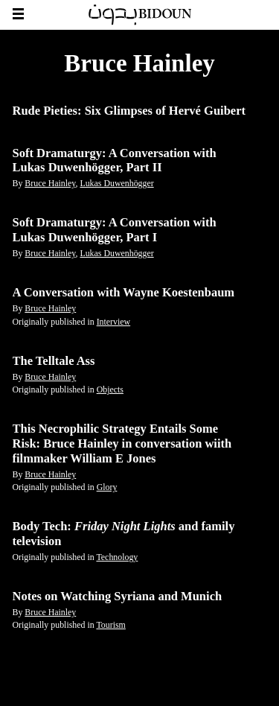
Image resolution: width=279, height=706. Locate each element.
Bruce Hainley (50, 183)
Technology (117, 557)
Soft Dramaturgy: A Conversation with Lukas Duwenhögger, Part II (115, 160)
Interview (114, 322)
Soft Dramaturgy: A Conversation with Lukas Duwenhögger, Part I (115, 229)
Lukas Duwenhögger (116, 183)
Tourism (110, 625)
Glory (107, 487)
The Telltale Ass (54, 361)
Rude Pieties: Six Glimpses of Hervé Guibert (129, 111)
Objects (110, 389)
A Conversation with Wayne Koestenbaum (124, 292)
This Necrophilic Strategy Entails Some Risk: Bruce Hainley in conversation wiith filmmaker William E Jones (122, 443)
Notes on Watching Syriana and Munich (117, 596)
